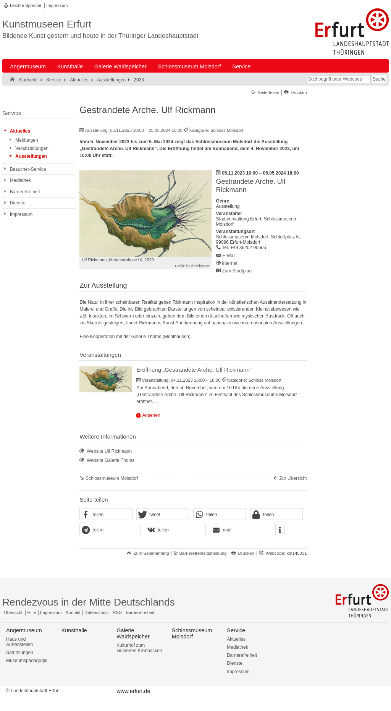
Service (241, 66)
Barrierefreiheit (242, 655)
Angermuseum (28, 66)
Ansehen (151, 415)
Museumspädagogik (26, 660)
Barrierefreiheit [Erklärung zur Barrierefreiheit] (140, 612)
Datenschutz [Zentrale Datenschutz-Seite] (96, 612)
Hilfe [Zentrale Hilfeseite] (31, 612)
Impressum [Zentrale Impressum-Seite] (50, 612)
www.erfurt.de (133, 691)
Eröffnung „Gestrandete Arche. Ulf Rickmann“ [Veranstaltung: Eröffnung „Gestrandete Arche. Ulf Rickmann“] (194, 369)
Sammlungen (19, 652)
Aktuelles (236, 639)
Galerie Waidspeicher (120, 66)
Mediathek (237, 647)
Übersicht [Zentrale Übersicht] (13, 612)
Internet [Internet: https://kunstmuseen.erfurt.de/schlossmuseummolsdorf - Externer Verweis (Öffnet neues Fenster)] (230, 263)
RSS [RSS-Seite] (117, 612)
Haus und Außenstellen (19, 641)
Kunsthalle (70, 66)
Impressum (57, 5)
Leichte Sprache (25, 5)
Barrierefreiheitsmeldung (202, 553)
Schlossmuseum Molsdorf (189, 66)
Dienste (234, 663)
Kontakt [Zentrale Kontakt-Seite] (73, 612)
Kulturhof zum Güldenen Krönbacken (139, 648)
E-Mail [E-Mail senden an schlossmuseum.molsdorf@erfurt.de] (229, 255)
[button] (106, 514)
